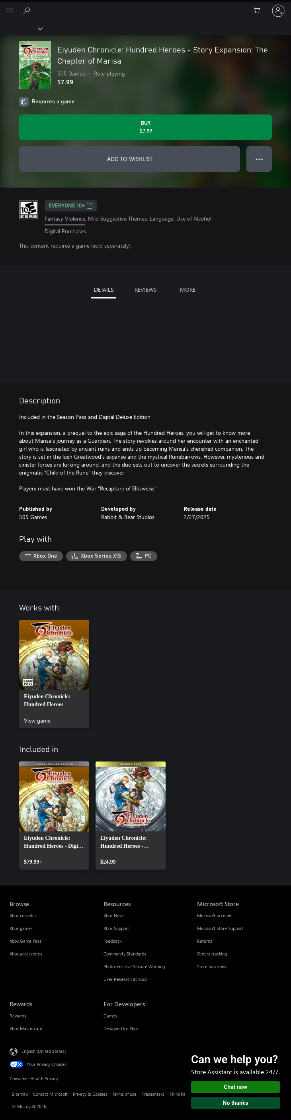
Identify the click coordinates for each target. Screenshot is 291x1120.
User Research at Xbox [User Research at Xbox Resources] (125, 979)
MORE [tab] (187, 289)
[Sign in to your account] (278, 10)
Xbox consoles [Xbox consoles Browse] (23, 915)
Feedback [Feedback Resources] (112, 941)
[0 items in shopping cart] (259, 10)
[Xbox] (21, 28)
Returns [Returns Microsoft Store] (204, 941)
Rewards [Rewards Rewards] (18, 1015)
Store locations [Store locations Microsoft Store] (211, 966)
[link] (54, 674)
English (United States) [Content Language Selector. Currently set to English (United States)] (43, 1051)
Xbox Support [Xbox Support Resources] (116, 928)
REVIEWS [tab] (145, 289)
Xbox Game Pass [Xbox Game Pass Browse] (25, 941)
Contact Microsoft (50, 1094)
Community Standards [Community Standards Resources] (125, 953)
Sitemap (20, 1094)
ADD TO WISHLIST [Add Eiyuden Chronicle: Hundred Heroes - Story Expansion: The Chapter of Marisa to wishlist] (129, 159)
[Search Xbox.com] (28, 10)
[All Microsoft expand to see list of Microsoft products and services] (10, 10)
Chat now (235, 1087)
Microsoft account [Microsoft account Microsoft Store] (214, 915)
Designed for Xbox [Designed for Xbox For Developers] (121, 1028)
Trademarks (153, 1094)
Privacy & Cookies (90, 1094)
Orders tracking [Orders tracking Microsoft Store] (212, 953)
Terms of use (125, 1094)
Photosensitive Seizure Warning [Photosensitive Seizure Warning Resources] (134, 966)
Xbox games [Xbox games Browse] (21, 928)
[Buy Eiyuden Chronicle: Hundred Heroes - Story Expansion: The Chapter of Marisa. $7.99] (145, 127)
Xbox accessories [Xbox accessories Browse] (26, 953)
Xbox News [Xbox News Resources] (114, 915)
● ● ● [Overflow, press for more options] (259, 159)
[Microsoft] (145, 6)
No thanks (235, 1103)
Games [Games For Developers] (110, 1015)
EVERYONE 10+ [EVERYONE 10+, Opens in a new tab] (71, 206)
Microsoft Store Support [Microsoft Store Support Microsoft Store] (220, 928)
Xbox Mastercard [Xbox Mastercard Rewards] (26, 1028)
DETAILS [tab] (103, 289)
